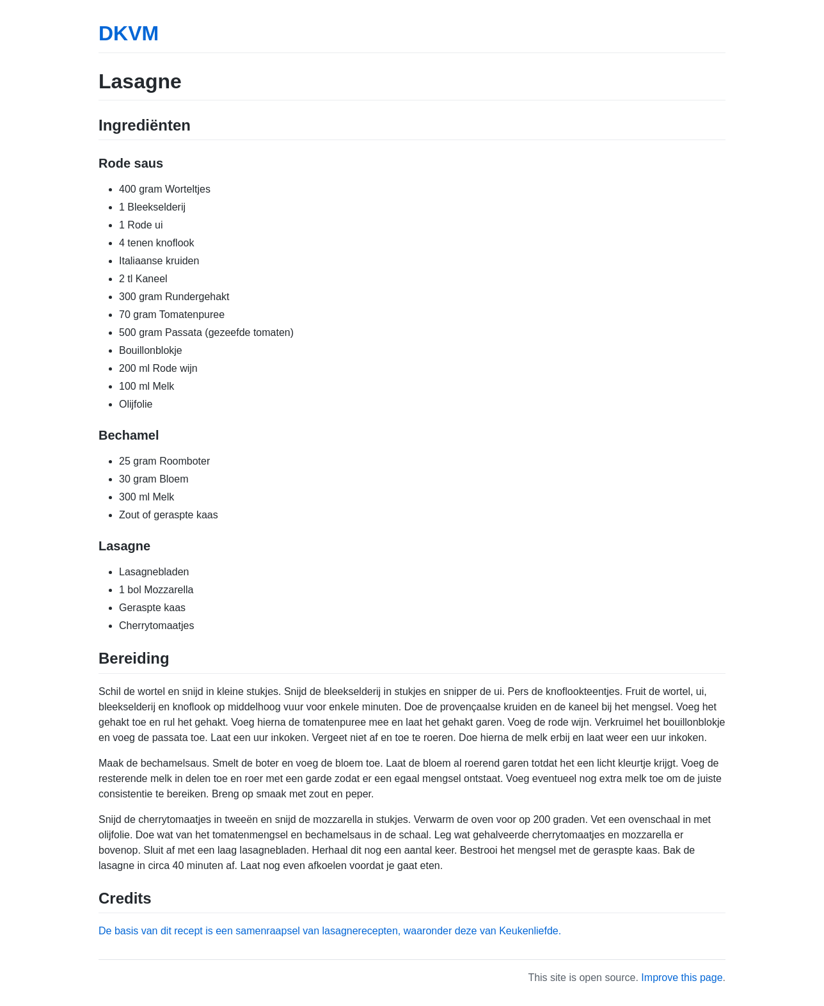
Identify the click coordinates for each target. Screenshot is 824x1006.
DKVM (129, 33)
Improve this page (681, 977)
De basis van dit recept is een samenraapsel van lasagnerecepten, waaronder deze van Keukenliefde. (330, 930)
